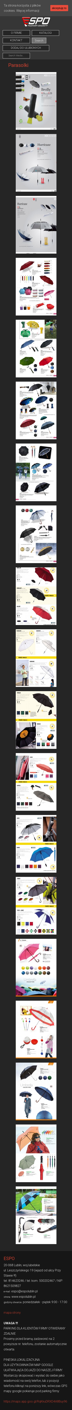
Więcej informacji (27, 10)
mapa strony (12, 1312)
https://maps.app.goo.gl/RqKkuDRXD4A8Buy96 (35, 1401)
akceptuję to (59, 8)
